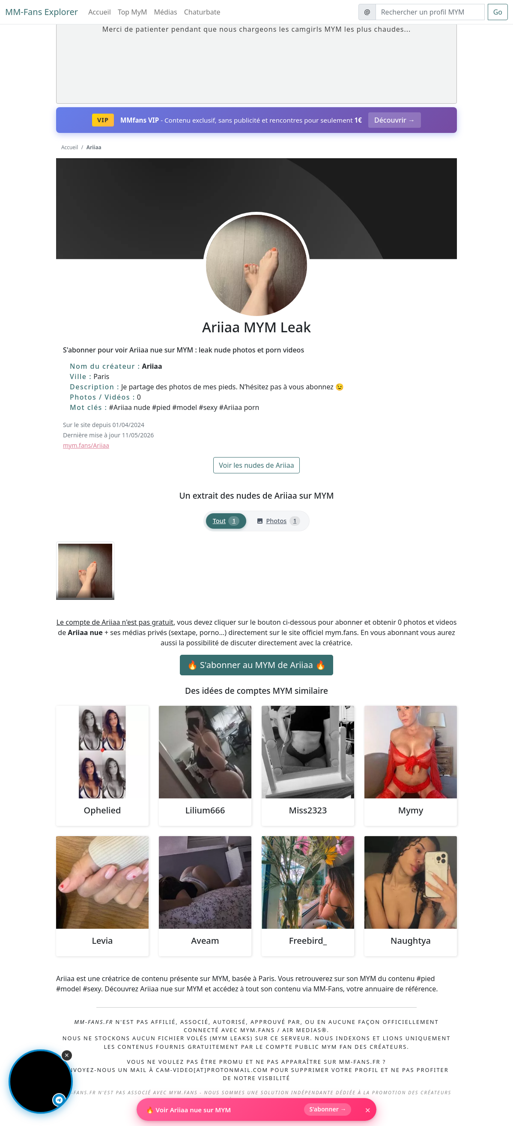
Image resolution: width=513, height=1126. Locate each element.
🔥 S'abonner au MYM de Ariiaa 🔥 (256, 665)
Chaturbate (202, 12)
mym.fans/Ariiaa (86, 445)
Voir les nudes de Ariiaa (256, 465)
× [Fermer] (367, 1109)
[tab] (226, 521)
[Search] (430, 12)
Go (497, 12)
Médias (165, 12)
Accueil (99, 12)
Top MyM (132, 12)
